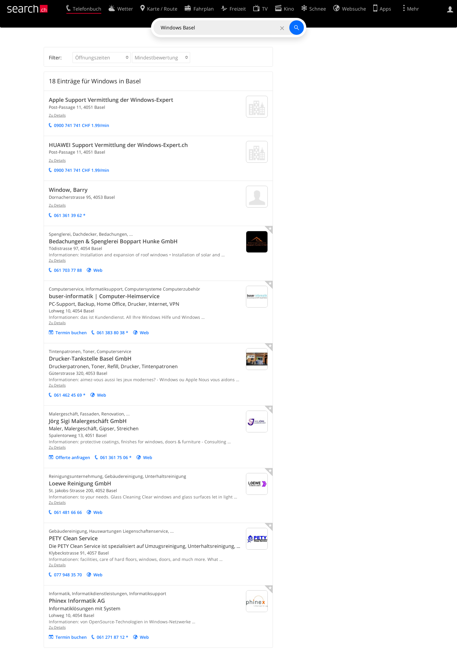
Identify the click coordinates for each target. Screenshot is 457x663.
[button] (101, 57)
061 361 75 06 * (116, 457)
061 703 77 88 (68, 270)
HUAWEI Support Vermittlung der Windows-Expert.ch (118, 144)
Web (97, 270)
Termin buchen (71, 332)
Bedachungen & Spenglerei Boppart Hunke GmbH (113, 241)
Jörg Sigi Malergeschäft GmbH (88, 421)
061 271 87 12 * (112, 637)
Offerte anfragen (72, 457)
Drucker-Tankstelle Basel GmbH (90, 358)
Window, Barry (68, 189)
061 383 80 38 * (112, 332)
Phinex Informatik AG (77, 600)
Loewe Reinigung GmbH (80, 483)
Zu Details (57, 115)
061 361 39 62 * (70, 215)
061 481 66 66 (68, 512)
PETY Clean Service (73, 538)
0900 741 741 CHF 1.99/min (81, 125)
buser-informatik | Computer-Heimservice (104, 296)
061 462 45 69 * (70, 395)
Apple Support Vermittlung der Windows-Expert (111, 99)
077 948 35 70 (68, 575)
